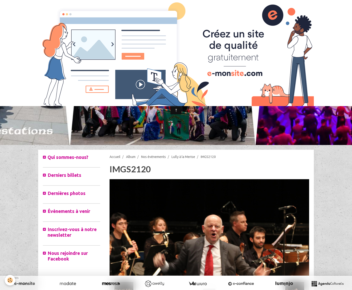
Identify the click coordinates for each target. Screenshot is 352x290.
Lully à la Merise (183, 157)
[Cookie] (10, 280)
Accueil (115, 157)
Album (130, 157)
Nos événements (153, 157)
